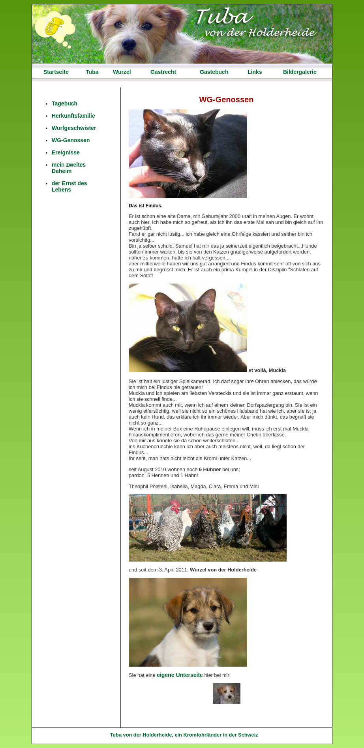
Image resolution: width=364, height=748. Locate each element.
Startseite (56, 72)
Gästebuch (214, 72)
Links (255, 72)
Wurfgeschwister (74, 128)
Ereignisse (66, 152)
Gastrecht (163, 72)
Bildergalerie (300, 72)
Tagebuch (64, 103)
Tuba (92, 72)
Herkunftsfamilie (73, 116)
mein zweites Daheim (69, 168)
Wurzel (122, 72)
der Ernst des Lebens (69, 186)
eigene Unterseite (180, 675)
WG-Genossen (71, 140)
